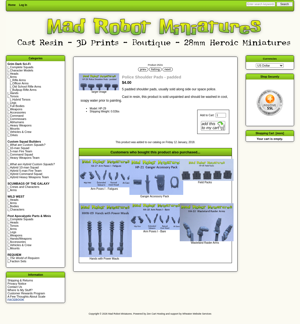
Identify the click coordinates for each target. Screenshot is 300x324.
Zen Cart (151, 313)
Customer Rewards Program (26, 293)
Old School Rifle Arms (26, 86)
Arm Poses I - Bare (154, 231)
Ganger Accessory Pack (154, 196)
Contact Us (15, 286)
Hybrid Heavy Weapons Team (29, 177)
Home (12, 5)
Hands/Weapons (21, 238)
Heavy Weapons (21, 125)
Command (17, 115)
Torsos (14, 96)
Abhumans (17, 122)
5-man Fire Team (21, 151)
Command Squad (21, 154)
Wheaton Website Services (196, 313)
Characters (17, 209)
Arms (13, 190)
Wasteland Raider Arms (205, 242)
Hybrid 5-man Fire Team (26, 170)
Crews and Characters (24, 186)
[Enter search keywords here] (260, 4)
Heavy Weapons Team (25, 157)
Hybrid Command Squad (26, 173)
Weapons (16, 109)
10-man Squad (19, 148)
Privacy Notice (17, 283)
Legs (13, 102)
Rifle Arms (19, 80)
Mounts (15, 128)
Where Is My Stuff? (20, 290)
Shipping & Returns (20, 280)
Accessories (18, 112)
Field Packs (205, 182)
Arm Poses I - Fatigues (104, 188)
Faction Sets (18, 261)
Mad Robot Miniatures (120, 313)
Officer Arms (20, 83)
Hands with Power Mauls (104, 258)
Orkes (14, 135)
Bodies (14, 206)
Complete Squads (21, 67)
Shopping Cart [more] (270, 133)
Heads (14, 73)
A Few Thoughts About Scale (26, 296)
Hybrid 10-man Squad (24, 167)
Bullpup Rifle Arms (24, 89)
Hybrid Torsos (21, 99)
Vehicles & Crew (20, 131)
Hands (14, 93)
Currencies (270, 58)
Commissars (18, 118)
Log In (23, 5)
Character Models (21, 70)
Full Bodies (17, 106)
